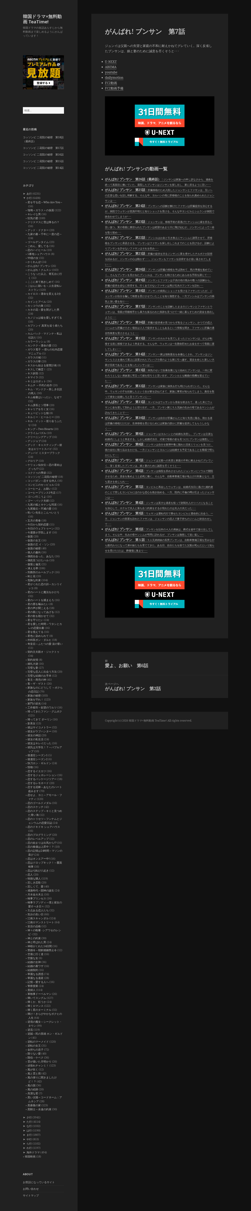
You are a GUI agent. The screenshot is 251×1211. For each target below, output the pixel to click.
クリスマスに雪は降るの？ (43, 222)
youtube (111, 72)
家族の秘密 (34, 695)
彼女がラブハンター (39, 731)
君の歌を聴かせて (38, 616)
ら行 (29, 1143)
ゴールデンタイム (38, 242)
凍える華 (33, 568)
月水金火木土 (35, 894)
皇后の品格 (34, 926)
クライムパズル (37, 433)
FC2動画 (111, 83)
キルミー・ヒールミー (41, 417)
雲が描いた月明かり (39, 1061)
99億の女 (33, 258)
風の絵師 (33, 1089)
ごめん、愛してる (38, 246)
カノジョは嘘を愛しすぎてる (45, 317)
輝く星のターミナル (39, 1010)
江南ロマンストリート (41, 922)
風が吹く (33, 1069)
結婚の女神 (34, 962)
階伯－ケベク (35, 1057)
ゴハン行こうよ (37, 496)
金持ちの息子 (35, 1049)
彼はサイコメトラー (39, 727)
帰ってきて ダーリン (40, 719)
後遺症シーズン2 (38, 759)
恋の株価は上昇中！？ (41, 846)
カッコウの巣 (35, 305)
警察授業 (33, 986)
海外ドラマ (33, 1152)
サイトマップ (31, 1195)
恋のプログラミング (39, 835)
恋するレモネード (38, 783)
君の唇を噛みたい (38, 604)
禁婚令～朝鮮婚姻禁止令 (42, 950)
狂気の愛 (33, 218)
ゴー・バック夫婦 (38, 500)
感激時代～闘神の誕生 (41, 890)
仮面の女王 (34, 540)
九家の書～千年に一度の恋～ (45, 234)
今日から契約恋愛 (38, 524)
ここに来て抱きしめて (41, 282)
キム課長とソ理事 (38, 405)
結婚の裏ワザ (35, 966)
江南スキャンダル (38, 918)
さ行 (29, 1117)
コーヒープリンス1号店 (42, 492)
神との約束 (34, 938)
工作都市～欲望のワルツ (42, 707)
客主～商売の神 (37, 679)
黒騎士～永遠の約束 (39, 1109)
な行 (29, 1126)
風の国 (31, 1085)
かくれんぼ (34, 262)
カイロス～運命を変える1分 (44, 294)
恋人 (30, 874)
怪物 (30, 767)
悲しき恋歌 (34, 882)
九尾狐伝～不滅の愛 (39, 508)
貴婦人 (31, 990)
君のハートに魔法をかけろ (43, 592)
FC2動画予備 (114, 88)
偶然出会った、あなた (41, 556)
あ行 (29, 193)
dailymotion (114, 77)
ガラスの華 (34, 361)
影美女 (31, 723)
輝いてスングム (37, 998)
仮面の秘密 (34, 548)
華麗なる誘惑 (35, 974)
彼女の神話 (34, 735)
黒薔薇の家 (34, 1105)
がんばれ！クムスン (39, 270)
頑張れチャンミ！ (38, 1065)
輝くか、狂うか (37, 1002)
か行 (29, 198)
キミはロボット (37, 381)
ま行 (29, 1135)
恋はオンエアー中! (39, 858)
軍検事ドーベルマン (39, 994)
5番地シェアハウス (39, 254)
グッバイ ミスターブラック (44, 453)
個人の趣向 (34, 552)
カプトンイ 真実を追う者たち (45, 325)
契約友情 (33, 660)
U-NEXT (111, 62)
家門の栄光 (34, 703)
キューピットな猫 (38, 413)
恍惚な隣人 (34, 878)
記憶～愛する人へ (38, 982)
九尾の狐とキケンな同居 (42, 504)
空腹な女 (33, 958)
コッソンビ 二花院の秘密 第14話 (43, 168)
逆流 (30, 1029)
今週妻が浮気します (39, 532)
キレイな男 (34, 214)
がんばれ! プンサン (39, 266)
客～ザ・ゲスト (37, 683)
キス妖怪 (33, 373)
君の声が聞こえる (38, 608)
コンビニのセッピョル (41, 484)
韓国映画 (30, 1156)
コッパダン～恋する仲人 (42, 481)
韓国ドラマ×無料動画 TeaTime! (42, 19)
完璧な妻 (33, 667)
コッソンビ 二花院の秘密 (42, 477)
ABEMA (110, 67)
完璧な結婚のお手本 (39, 675)
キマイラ (33, 377)
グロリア (33, 461)
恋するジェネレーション (42, 775)
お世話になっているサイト (39, 1182)
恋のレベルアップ (38, 839)
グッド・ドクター (38, 230)
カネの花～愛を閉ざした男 (43, 309)
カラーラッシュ (37, 341)
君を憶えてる (35, 632)
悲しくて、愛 (35, 886)
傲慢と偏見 (34, 564)
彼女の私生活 (35, 739)
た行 (29, 1121)
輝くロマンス (35, 1006)
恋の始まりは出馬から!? (42, 843)
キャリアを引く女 (38, 409)
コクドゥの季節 (37, 473)
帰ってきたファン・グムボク (45, 711)
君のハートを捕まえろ (41, 600)
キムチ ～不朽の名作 (40, 385)
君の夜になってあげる (41, 612)
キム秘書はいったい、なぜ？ (45, 397)
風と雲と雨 (34, 1073)
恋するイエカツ (37, 771)
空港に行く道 (35, 954)
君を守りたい (35, 620)
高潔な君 (33, 1093)
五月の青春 (34, 520)
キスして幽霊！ (37, 369)
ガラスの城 (34, 357)
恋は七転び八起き (38, 870)
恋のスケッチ (35, 807)
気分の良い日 (35, 914)
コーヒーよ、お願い (39, 488)
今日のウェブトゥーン (41, 528)
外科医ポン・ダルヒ (39, 640)
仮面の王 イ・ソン (38, 544)
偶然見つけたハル (38, 560)
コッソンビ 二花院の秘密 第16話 (43, 154)
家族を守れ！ (35, 699)
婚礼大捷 (33, 664)
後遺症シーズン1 (38, 755)
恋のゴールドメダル (39, 803)
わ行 (29, 1148)
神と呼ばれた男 (37, 942)
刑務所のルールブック (41, 572)
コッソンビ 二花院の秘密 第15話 (43, 161)
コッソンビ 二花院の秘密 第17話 (43, 148)
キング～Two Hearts (40, 429)
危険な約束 (34, 580)
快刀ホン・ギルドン (39, 763)
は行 (29, 1130)
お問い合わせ (31, 1189)
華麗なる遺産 (35, 978)
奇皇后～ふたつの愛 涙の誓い (45, 644)
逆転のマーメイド (38, 1041)
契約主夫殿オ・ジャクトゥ (43, 652)
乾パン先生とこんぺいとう (43, 512)
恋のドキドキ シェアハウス (44, 827)
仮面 (30, 536)
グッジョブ (34, 441)
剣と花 (31, 576)
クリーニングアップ (39, 437)
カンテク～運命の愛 (39, 345)
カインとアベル (37, 301)
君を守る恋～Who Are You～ (45, 202)
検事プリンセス (37, 898)
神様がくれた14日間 (40, 946)
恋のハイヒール (37, 250)
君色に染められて (38, 636)
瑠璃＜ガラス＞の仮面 (41, 210)
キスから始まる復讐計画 (42, 365)
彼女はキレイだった (39, 743)
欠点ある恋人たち (38, 910)
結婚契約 (33, 970)
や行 (29, 1139)
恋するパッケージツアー (42, 779)
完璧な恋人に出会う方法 (42, 671)
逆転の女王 (34, 1045)
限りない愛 (34, 1053)
